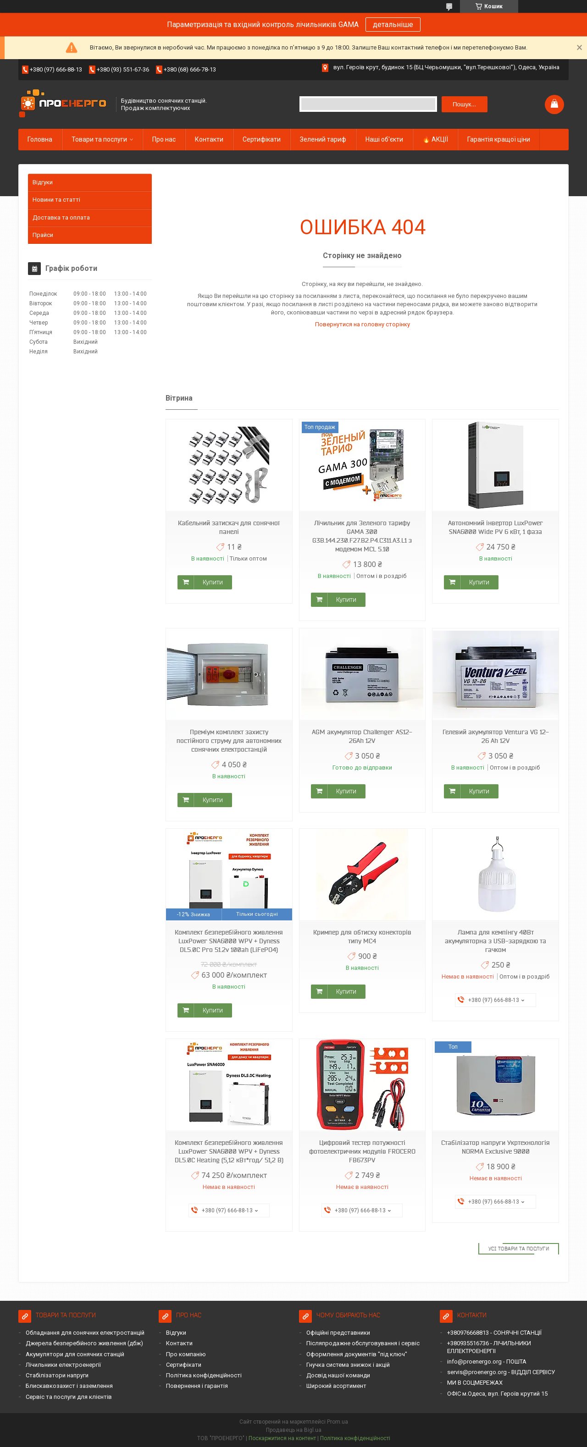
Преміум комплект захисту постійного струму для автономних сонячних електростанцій (229, 740)
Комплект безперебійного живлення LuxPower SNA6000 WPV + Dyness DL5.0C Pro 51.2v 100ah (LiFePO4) (229, 941)
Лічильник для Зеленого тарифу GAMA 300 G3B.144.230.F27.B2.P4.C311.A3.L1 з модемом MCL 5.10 (362, 536)
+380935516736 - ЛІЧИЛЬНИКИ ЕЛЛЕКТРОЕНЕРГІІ (489, 1347)
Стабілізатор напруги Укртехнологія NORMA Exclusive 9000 (495, 1147)
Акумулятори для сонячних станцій (75, 1354)
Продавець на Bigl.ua (293, 1430)
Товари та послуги (99, 139)
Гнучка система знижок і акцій (348, 1364)
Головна (40, 139)
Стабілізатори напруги (57, 1375)
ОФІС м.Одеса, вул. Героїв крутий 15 (497, 1393)
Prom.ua (337, 1422)
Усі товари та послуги (518, 1248)
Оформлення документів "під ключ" (356, 1354)
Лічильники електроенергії (63, 1364)
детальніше (393, 24)
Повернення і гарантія (197, 1385)
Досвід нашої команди (338, 1375)
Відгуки (43, 182)
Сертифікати (262, 139)
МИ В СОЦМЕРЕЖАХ (475, 1382)
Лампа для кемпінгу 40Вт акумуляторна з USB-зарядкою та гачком (495, 941)
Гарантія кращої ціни (498, 139)
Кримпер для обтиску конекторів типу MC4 (362, 937)
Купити (213, 582)
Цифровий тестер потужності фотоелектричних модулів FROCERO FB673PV (362, 1151)
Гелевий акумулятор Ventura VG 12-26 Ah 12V (496, 736)
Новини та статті (56, 199)
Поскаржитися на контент (282, 1438)
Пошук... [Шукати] (464, 104)
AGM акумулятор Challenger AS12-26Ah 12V (362, 736)
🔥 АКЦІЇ (435, 139)
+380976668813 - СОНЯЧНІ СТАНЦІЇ (494, 1332)
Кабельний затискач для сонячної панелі (229, 527)
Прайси (43, 234)
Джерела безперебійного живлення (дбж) (84, 1343)
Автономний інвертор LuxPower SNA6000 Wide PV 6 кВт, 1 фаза (495, 527)
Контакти (209, 139)
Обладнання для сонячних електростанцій (85, 1332)
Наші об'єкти (384, 139)
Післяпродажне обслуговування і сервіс (363, 1343)
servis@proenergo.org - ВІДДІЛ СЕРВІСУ (501, 1372)
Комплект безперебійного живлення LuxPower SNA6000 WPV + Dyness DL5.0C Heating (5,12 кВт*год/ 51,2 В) (229, 1151)
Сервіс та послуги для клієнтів (69, 1396)
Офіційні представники (338, 1332)
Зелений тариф (323, 139)
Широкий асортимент (336, 1385)
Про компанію (186, 1354)
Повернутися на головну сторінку (362, 324)
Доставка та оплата (61, 217)
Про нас (164, 139)
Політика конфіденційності (204, 1375)
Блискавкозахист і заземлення (69, 1385)
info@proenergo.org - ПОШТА (486, 1361)
